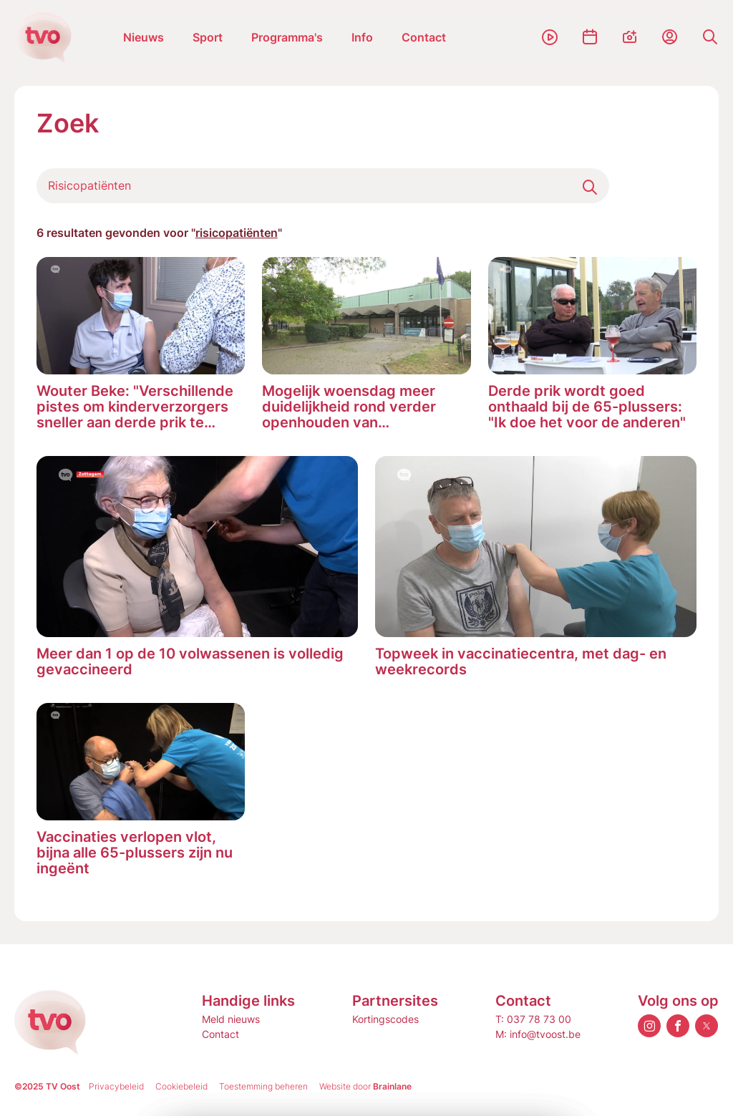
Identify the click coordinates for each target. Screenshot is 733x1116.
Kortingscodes (385, 1019)
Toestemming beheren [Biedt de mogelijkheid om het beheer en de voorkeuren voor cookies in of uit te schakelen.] (263, 1086)
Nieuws (143, 37)
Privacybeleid (116, 1086)
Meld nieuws (231, 1019)
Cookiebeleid (181, 1086)
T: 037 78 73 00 (533, 1019)
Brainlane (392, 1086)
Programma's (287, 37)
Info (362, 37)
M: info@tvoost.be (538, 1034)
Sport (208, 37)
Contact (424, 37)
